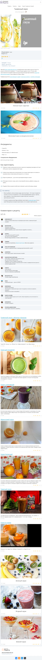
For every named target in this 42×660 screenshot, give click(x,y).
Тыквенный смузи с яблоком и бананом (13, 317)
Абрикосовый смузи (7, 419)
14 (2, 58)
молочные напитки (25, 76)
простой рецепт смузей (15, 76)
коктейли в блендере (35, 76)
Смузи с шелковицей (7, 384)
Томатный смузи (6, 489)
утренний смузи (32, 200)
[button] (40, 2)
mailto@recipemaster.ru (7, 654)
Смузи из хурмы (6, 522)
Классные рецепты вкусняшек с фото (4, 2)
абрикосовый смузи (20, 243)
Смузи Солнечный (7, 454)
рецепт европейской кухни (11, 69)
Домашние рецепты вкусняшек (6, 649)
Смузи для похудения (8, 350)
